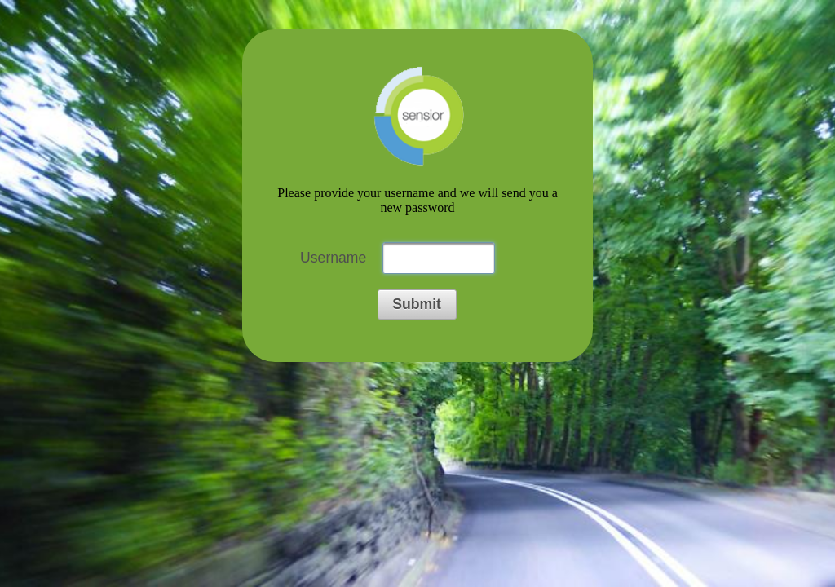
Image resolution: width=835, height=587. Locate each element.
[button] (417, 304)
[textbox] (438, 258)
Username (333, 257)
